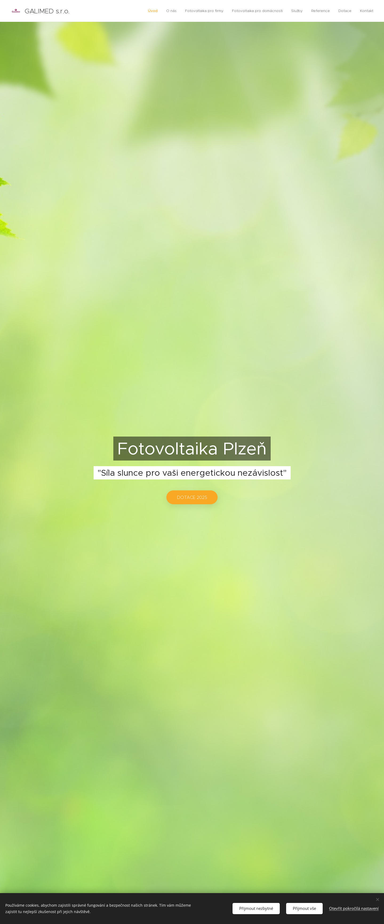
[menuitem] (155, 11)
